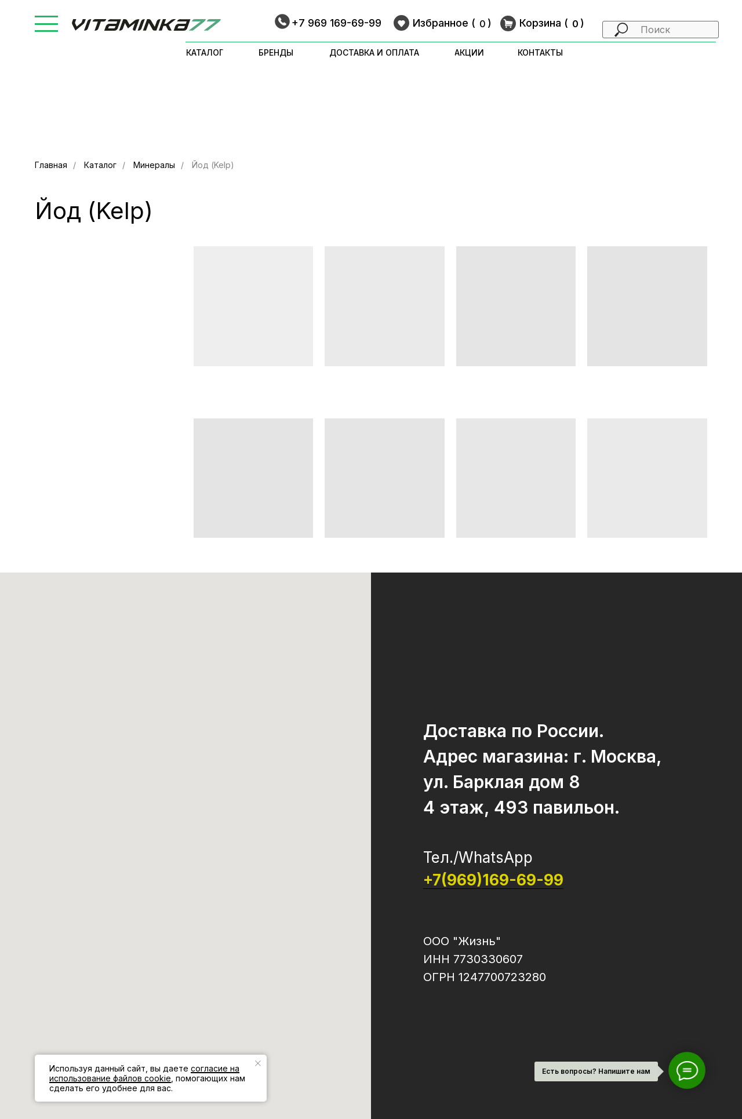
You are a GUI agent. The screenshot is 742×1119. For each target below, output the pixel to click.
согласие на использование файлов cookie (144, 1073)
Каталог (100, 165)
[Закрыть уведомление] (258, 1063)
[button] (46, 16)
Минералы (154, 165)
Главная (51, 165)
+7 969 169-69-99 (336, 23)
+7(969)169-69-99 (493, 880)
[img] (146, 25)
